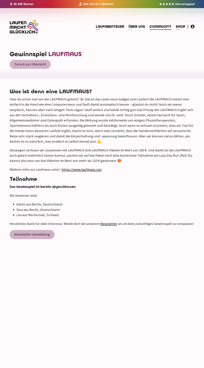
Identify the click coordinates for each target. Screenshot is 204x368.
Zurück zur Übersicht (30, 64)
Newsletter (108, 224)
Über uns (137, 26)
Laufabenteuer (110, 26)
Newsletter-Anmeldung (32, 234)
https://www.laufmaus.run (82, 169)
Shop (180, 26)
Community (160, 26)
